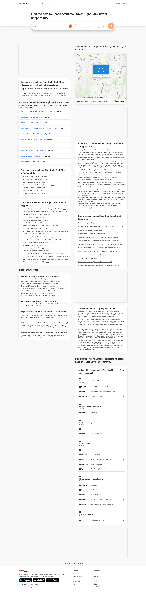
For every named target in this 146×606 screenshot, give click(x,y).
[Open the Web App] (52, 580)
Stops (95, 581)
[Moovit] (24, 4)
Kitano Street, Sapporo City (85, 223)
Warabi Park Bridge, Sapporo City (87, 247)
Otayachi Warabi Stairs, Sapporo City (88, 244)
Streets (96, 579)
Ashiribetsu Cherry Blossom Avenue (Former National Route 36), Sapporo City (100, 226)
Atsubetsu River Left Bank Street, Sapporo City (91, 233)
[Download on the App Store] (39, 580)
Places (96, 576)
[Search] (111, 26)
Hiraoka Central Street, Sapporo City (88, 240)
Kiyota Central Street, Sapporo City (110, 237)
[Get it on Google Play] (25, 580)
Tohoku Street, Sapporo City (112, 265)
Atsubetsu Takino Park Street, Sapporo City (90, 265)
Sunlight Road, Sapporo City (109, 251)
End (75, 25)
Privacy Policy (31, 587)
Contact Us (40, 587)
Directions (97, 586)
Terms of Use (23, 587)
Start (36, 25)
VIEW (50, 176)
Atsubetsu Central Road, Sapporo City (89, 251)
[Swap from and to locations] (70, 26)
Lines (95, 574)
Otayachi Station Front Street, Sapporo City (90, 255)
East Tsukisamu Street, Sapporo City (111, 244)
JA (75, 584)
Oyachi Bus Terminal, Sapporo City (88, 258)
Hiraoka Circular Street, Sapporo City (88, 237)
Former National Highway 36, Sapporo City (90, 230)
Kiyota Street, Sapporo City (112, 255)
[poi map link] (101, 79)
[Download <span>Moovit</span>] (120, 4)
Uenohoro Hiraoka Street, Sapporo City (109, 247)
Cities (95, 584)
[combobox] (51, 27)
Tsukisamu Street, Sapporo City (109, 240)
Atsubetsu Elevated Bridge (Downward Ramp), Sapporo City (95, 262)
